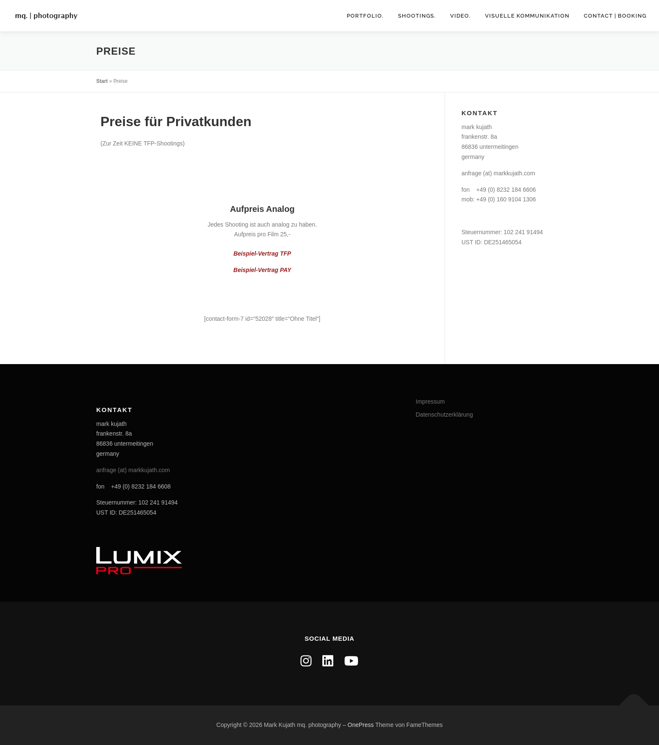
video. (460, 16)
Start (102, 81)
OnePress (361, 724)
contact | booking (615, 16)
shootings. (417, 16)
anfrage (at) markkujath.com (498, 173)
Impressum (430, 401)
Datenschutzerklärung (444, 414)
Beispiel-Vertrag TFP (262, 253)
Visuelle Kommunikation (527, 16)
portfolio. (365, 16)
